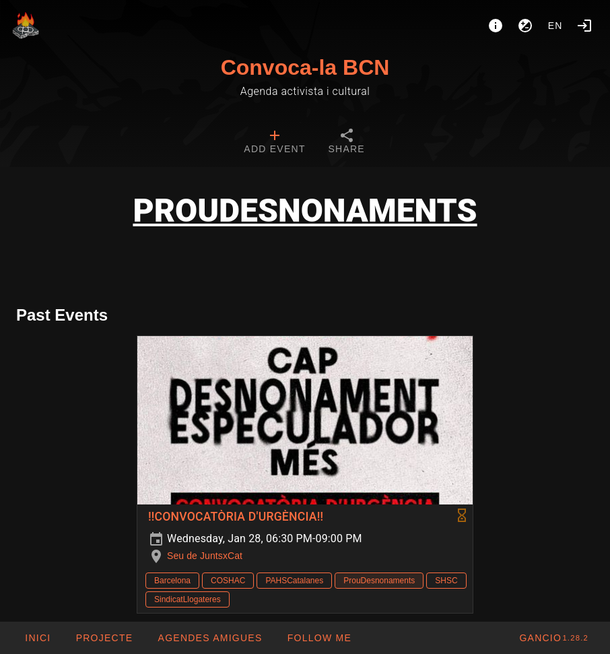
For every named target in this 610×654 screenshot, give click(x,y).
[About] (495, 25)
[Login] (584, 25)
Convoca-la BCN (305, 67)
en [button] (555, 25)
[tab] (274, 143)
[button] (209, 638)
